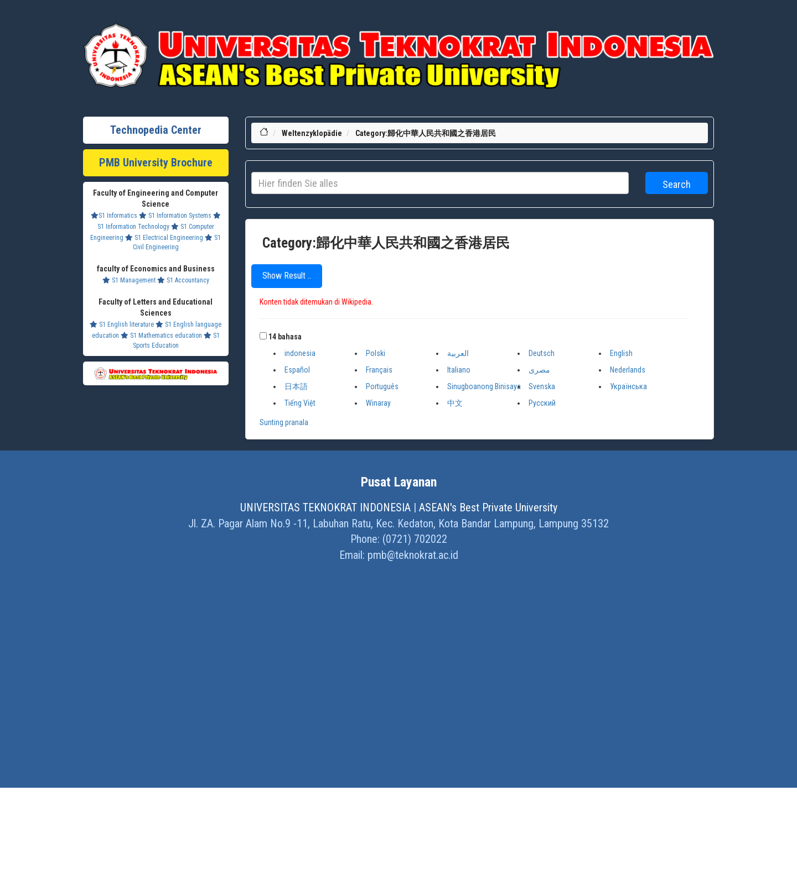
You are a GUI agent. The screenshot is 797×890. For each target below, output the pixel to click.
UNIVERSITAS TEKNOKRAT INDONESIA (325, 507)
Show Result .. (286, 275)
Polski (375, 353)
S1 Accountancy (183, 280)
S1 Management (129, 280)
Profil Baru (391, 16)
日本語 (296, 386)
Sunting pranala (284, 422)
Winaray (378, 403)
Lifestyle (327, 16)
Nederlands (627, 369)
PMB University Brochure (156, 162)
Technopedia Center (155, 130)
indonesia (299, 353)
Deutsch (542, 353)
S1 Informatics (114, 215)
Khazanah (358, 16)
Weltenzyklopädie (312, 133)
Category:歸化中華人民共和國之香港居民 (425, 133)
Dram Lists (425, 16)
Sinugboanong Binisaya (484, 386)
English (621, 353)
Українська (628, 386)
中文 (455, 403)
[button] (263, 335)
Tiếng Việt (299, 403)
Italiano (458, 369)
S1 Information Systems (175, 215)
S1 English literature (122, 324)
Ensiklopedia (463, 16)
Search (677, 184)
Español (297, 369)
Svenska (542, 386)
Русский (542, 403)
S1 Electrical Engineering (164, 238)
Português (382, 386)
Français (379, 369)
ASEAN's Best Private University (488, 507)
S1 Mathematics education (161, 335)
